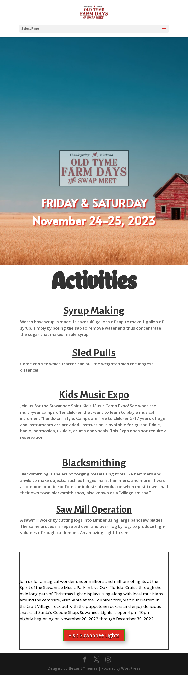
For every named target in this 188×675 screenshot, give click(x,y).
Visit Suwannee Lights (94, 635)
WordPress (130, 668)
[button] (94, 367)
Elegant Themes (82, 668)
